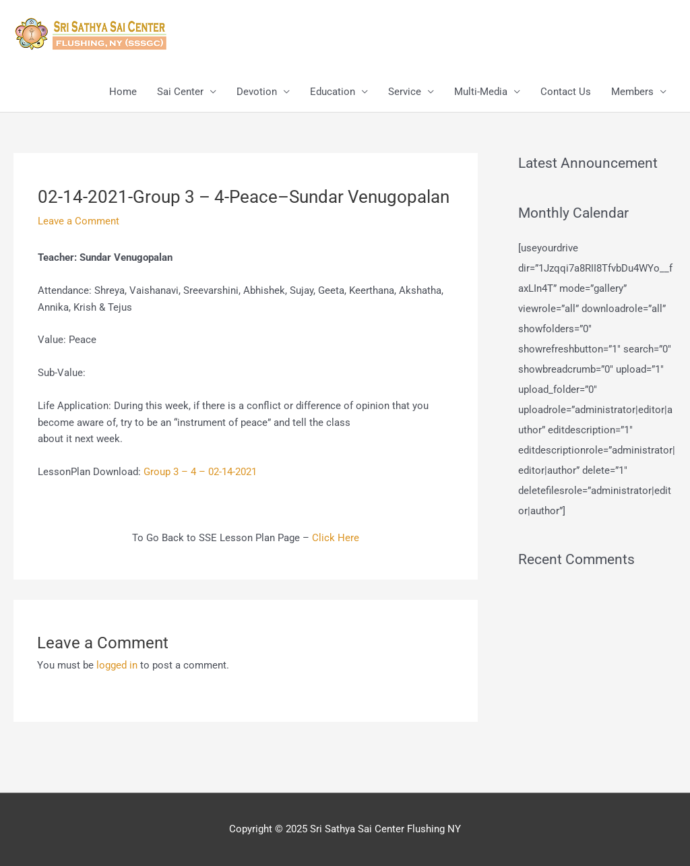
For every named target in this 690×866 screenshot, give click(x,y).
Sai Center (180, 92)
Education (332, 92)
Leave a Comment (78, 221)
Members (632, 92)
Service (404, 92)
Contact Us (565, 92)
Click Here (335, 538)
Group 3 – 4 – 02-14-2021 (200, 472)
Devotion (257, 92)
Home (123, 92)
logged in (116, 665)
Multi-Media (480, 92)
